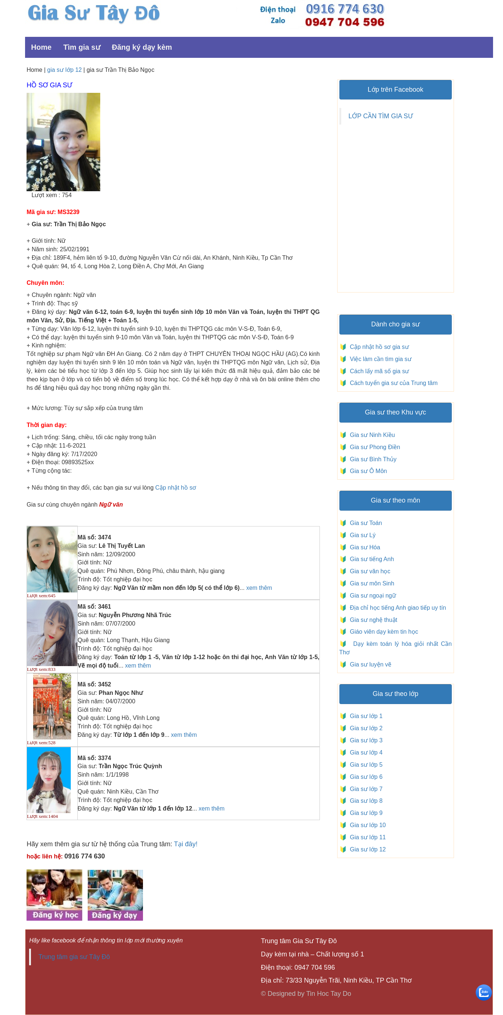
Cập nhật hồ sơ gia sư (378, 347)
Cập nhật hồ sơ (175, 487)
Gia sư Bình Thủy (372, 459)
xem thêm (259, 588)
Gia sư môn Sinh (370, 583)
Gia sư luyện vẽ (369, 664)
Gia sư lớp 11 (366, 837)
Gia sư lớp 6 (365, 777)
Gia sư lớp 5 (365, 765)
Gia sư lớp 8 (365, 801)
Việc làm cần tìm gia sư (380, 359)
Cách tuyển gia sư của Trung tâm (393, 383)
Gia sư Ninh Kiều (371, 435)
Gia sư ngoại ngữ (372, 595)
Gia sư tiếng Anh (370, 559)
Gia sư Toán (364, 523)
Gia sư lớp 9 (365, 813)
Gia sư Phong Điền (373, 447)
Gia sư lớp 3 (365, 740)
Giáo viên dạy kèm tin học (383, 632)
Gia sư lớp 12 (366, 849)
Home (41, 47)
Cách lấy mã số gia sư (378, 371)
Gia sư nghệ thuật (372, 620)
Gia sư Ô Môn (367, 471)
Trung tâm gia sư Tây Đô (74, 956)
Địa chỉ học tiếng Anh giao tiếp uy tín (397, 608)
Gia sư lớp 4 (365, 752)
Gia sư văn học (369, 571)
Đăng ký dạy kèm (142, 47)
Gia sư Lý (361, 535)
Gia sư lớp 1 (365, 716)
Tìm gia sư (81, 47)
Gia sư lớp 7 (365, 789)
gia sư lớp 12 (64, 70)
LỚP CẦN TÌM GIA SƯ (381, 116)
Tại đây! (186, 844)
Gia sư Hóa (363, 547)
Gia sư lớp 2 (365, 728)
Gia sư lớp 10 (366, 825)
